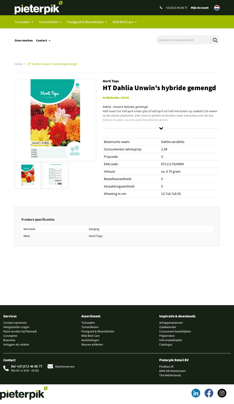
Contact (41, 40)
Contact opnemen (15, 323)
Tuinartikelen (48, 22)
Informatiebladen (170, 340)
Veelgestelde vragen (16, 327)
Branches (9, 340)
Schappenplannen (171, 323)
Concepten (10, 336)
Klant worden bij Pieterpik (20, 331)
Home (19, 64)
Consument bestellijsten (175, 331)
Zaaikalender (167, 327)
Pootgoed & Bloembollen (85, 22)
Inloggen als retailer (16, 344)
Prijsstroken (167, 336)
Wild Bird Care (123, 22)
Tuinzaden (22, 22)
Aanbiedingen (90, 340)
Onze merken (24, 40)
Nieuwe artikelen (92, 344)
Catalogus (165, 344)
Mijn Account (200, 8)
